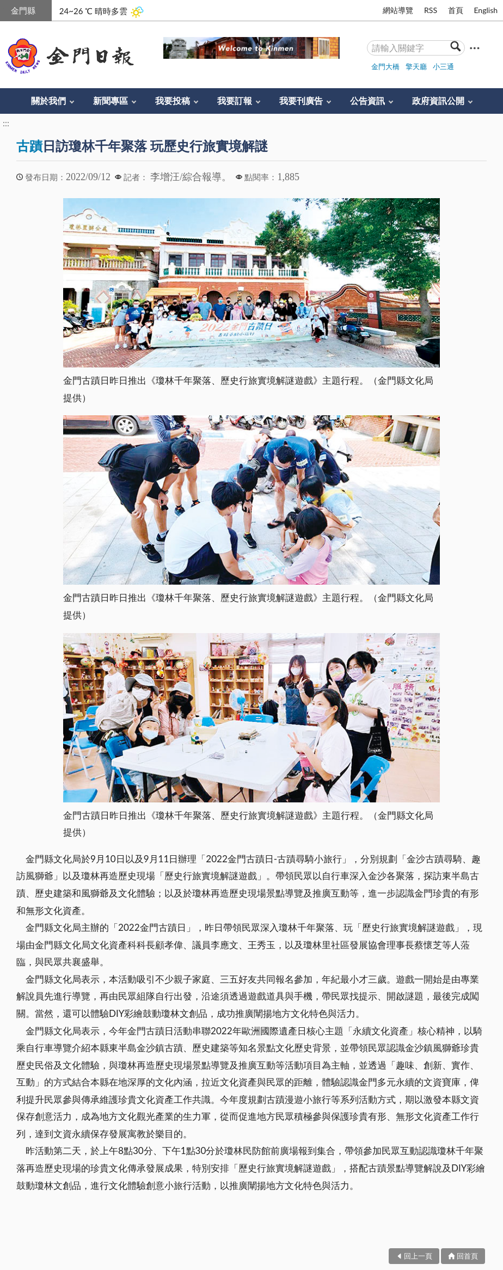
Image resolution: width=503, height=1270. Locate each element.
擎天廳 (416, 66)
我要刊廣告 (301, 100)
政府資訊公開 (438, 100)
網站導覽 (398, 10)
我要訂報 (234, 100)
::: (6, 9)
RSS (430, 10)
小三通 (443, 66)
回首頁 (467, 1255)
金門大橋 (385, 66)
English (486, 10)
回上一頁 (418, 1255)
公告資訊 (367, 100)
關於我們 (48, 100)
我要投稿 (172, 100)
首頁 (455, 10)
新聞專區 (110, 100)
